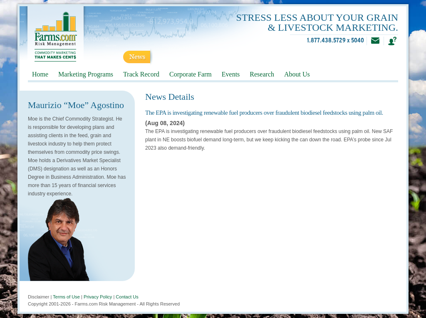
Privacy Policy (98, 296)
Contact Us (127, 296)
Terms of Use (66, 296)
